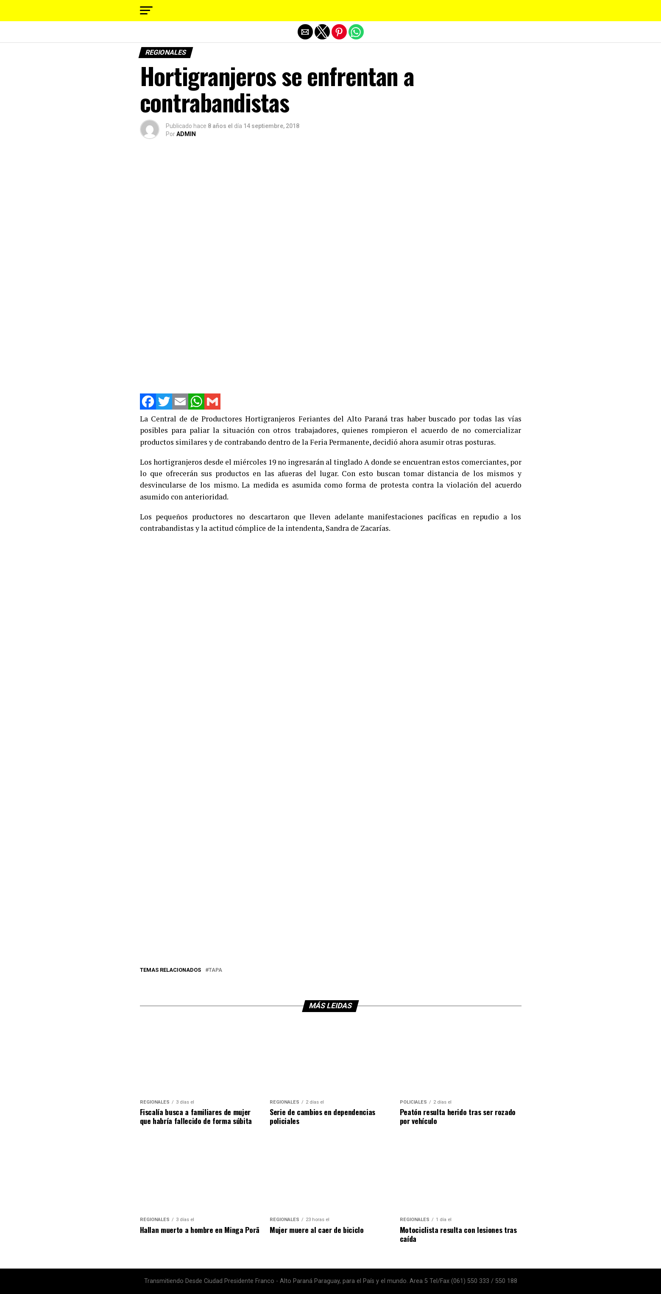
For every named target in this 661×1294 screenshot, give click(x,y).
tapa (215, 970)
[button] (146, 10)
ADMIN (186, 134)
